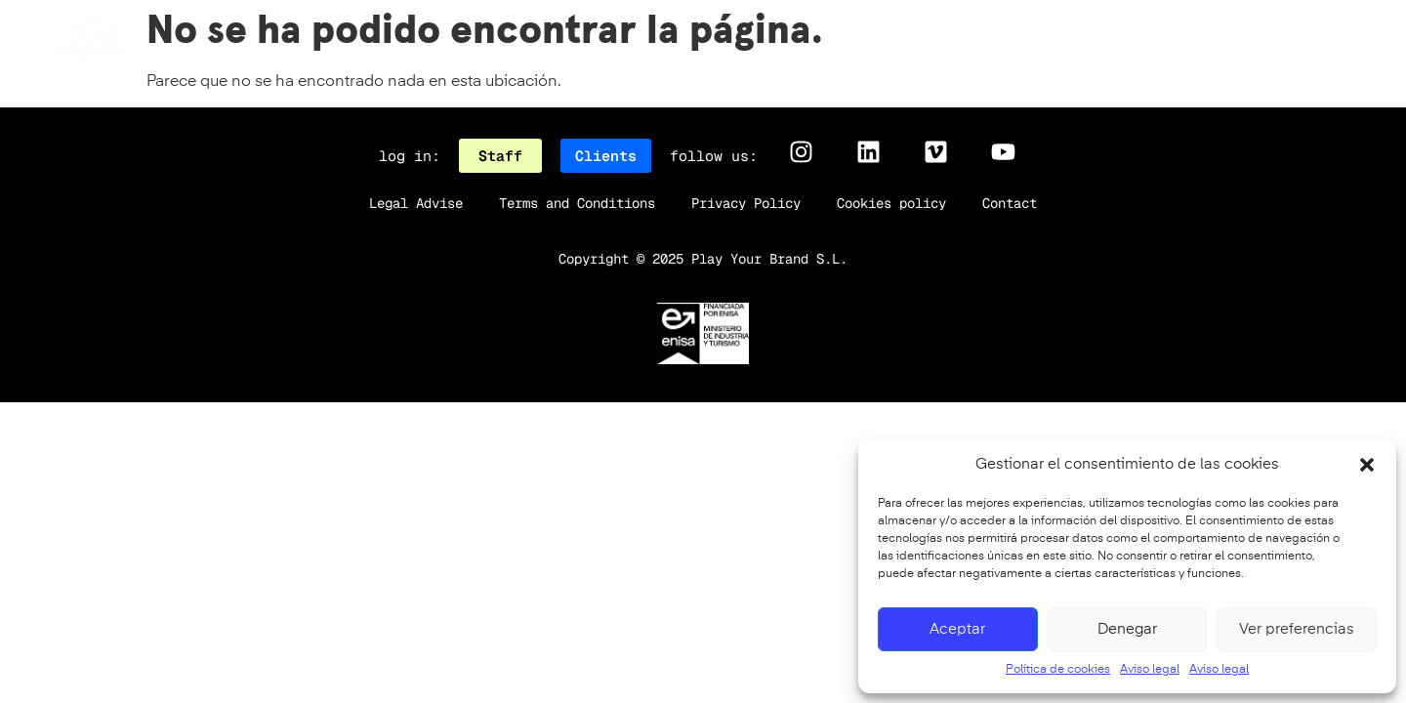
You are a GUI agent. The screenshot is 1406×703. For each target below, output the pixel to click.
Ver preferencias (1296, 629)
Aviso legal (1149, 670)
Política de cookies (1058, 670)
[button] (1367, 465)
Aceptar (957, 629)
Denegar (1127, 629)
